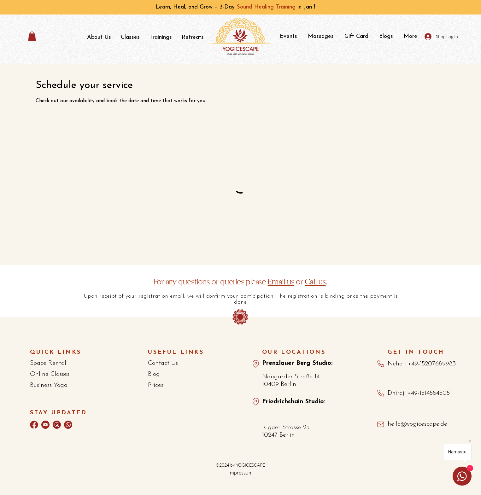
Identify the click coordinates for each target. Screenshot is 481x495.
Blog (154, 374)
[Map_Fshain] (256, 401)
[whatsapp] (68, 425)
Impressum (240, 472)
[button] (32, 36)
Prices (155, 385)
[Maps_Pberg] (256, 364)
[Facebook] (34, 425)
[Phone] (381, 364)
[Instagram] (57, 425)
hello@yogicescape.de (417, 424)
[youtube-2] (45, 425)
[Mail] (380, 424)
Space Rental (48, 363)
